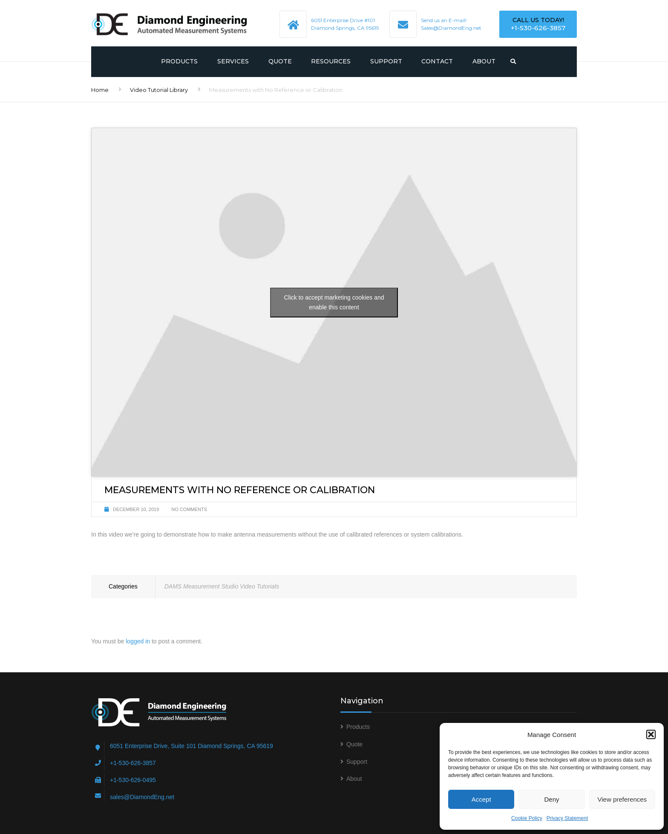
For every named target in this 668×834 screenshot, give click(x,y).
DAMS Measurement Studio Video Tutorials (221, 586)
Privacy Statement (567, 818)
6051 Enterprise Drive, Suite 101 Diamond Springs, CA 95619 (191, 746)
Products (179, 61)
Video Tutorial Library (159, 89)
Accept (481, 799)
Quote (280, 61)
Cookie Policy (526, 818)
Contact (437, 61)
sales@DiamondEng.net (142, 797)
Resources (331, 61)
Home (100, 89)
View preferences (622, 799)
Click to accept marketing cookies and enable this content (334, 302)
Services (233, 61)
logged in (138, 641)
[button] (651, 734)
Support (386, 61)
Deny (551, 799)
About (483, 61)
